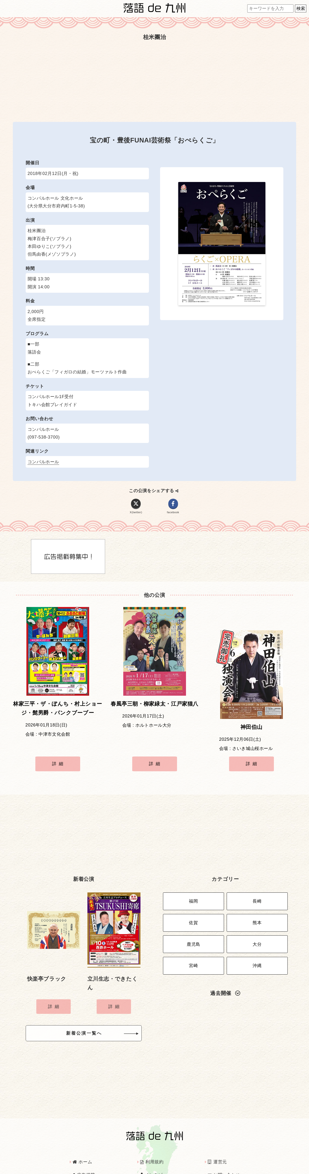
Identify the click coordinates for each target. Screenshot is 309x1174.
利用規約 (152, 1140)
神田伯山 (251, 707)
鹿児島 (193, 919)
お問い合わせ (224, 1153)
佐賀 (193, 900)
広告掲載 (84, 1153)
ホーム (82, 1140)
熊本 (257, 900)
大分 (257, 919)
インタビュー (156, 1153)
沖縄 (257, 938)
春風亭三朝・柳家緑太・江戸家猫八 (154, 707)
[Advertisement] (154, 82)
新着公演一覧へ (91, 1012)
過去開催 (225, 964)
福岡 (193, 881)
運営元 (217, 1140)
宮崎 (193, 938)
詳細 (58, 753)
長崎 (257, 881)
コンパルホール (43, 461)
